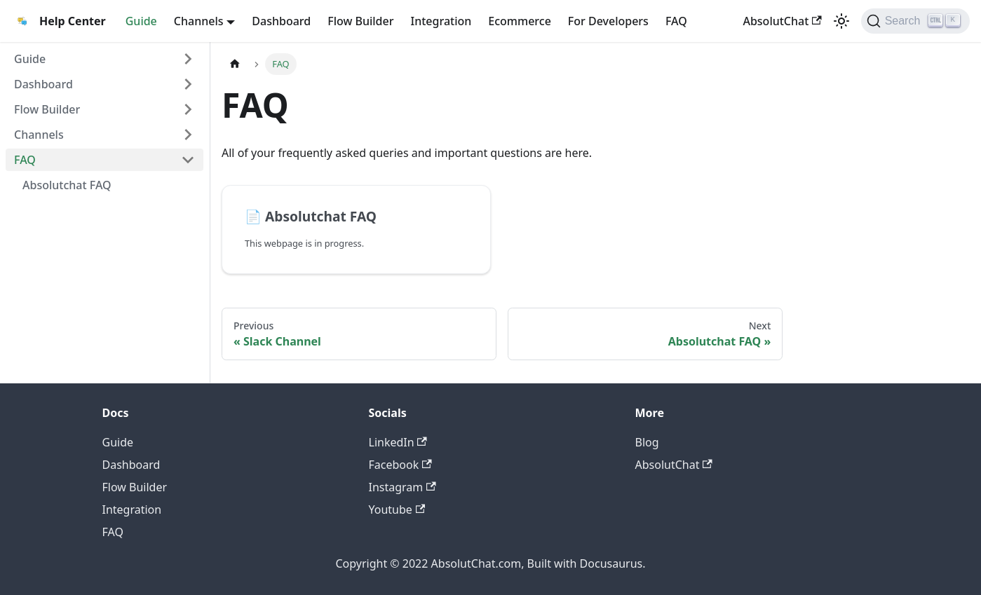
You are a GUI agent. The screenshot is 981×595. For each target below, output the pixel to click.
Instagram (402, 487)
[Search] (915, 21)
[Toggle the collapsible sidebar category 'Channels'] (187, 134)
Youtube (397, 509)
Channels (39, 134)
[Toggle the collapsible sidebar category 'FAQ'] (187, 160)
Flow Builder (360, 21)
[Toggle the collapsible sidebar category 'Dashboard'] (187, 84)
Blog (647, 442)
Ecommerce (519, 21)
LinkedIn (398, 442)
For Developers (608, 21)
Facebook (400, 464)
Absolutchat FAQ (66, 185)
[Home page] (235, 64)
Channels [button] (199, 21)
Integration (441, 21)
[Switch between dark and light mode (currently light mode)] (841, 21)
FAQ (676, 21)
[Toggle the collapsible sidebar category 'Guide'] (187, 59)
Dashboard (281, 21)
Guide (141, 21)
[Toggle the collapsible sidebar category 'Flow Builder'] (187, 109)
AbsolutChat (782, 21)
